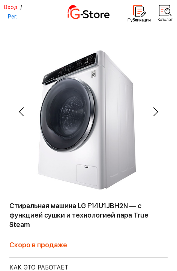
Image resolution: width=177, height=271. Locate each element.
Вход (11, 7)
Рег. (12, 17)
